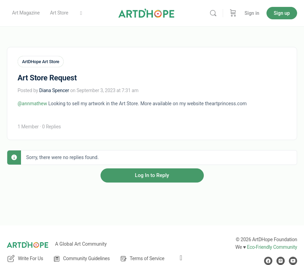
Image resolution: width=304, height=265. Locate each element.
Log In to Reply (152, 175)
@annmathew (32, 103)
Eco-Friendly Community (272, 247)
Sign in (251, 13)
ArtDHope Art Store (40, 61)
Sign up (282, 13)
